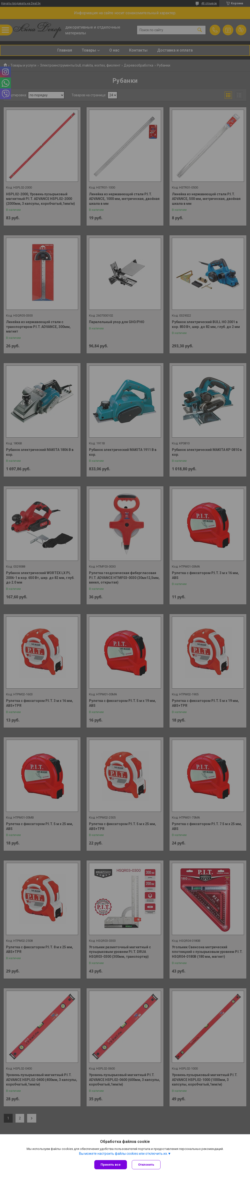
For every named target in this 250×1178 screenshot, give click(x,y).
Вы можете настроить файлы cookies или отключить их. (123, 1153)
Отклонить (146, 1164)
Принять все (111, 1164)
